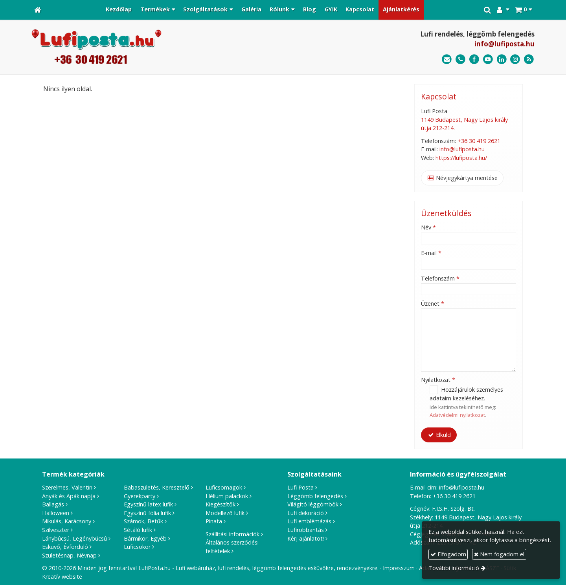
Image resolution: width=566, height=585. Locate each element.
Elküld (439, 434)
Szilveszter (55, 530)
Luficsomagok (224, 487)
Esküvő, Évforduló (65, 546)
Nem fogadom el (499, 554)
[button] (523, 10)
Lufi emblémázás (309, 521)
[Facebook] (474, 59)
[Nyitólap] (37, 10)
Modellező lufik (225, 513)
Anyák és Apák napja (69, 496)
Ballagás (53, 504)
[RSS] (529, 59)
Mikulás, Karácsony (66, 521)
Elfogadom (448, 554)
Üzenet (432, 303)
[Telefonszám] (460, 59)
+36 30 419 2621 (479, 141)
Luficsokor (137, 546)
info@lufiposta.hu (504, 43)
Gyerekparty (139, 496)
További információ (453, 568)
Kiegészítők (220, 504)
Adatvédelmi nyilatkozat (457, 414)
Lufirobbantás (305, 530)
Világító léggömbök (312, 504)
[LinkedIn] (501, 59)
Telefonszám (440, 278)
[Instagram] (515, 59)
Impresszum (399, 568)
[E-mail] (446, 59)
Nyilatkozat (438, 379)
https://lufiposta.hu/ (461, 157)
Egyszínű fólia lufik (147, 513)
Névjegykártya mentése (462, 178)
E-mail (431, 253)
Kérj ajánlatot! (305, 538)
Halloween (55, 513)
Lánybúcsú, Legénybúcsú (74, 538)
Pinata (214, 521)
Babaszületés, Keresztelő (156, 487)
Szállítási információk (232, 534)
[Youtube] (488, 59)
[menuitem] (118, 10)
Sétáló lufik (138, 530)
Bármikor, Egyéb (145, 538)
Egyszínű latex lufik (148, 504)
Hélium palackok (227, 496)
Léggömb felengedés (315, 496)
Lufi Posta (300, 487)
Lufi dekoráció (305, 513)
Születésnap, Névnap (69, 555)
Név (428, 227)
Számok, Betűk (143, 521)
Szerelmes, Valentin (67, 487)
